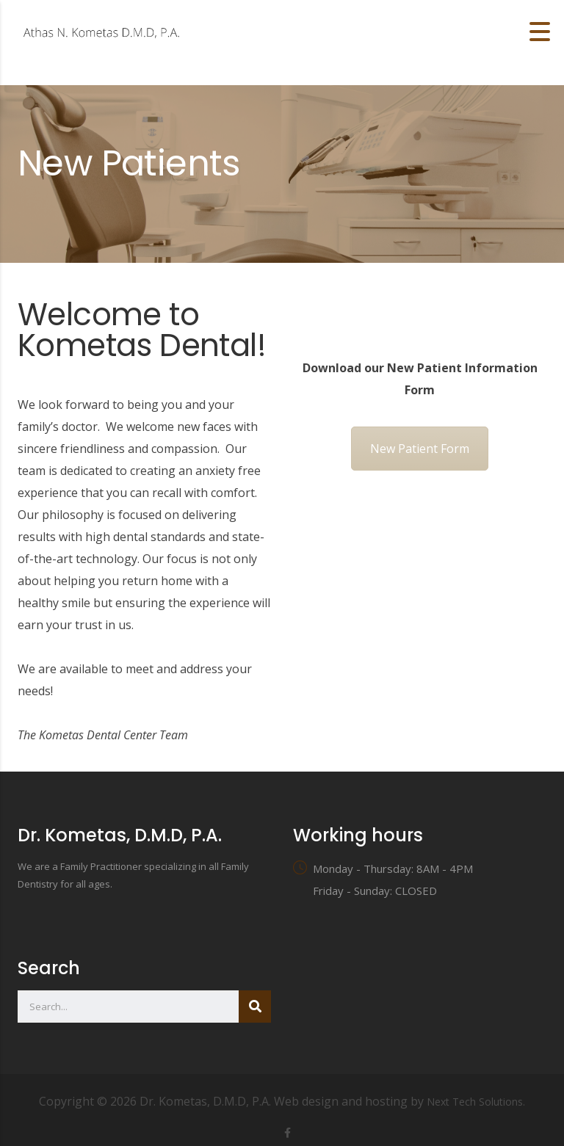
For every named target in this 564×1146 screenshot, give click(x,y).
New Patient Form (419, 448)
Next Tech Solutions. (476, 1102)
